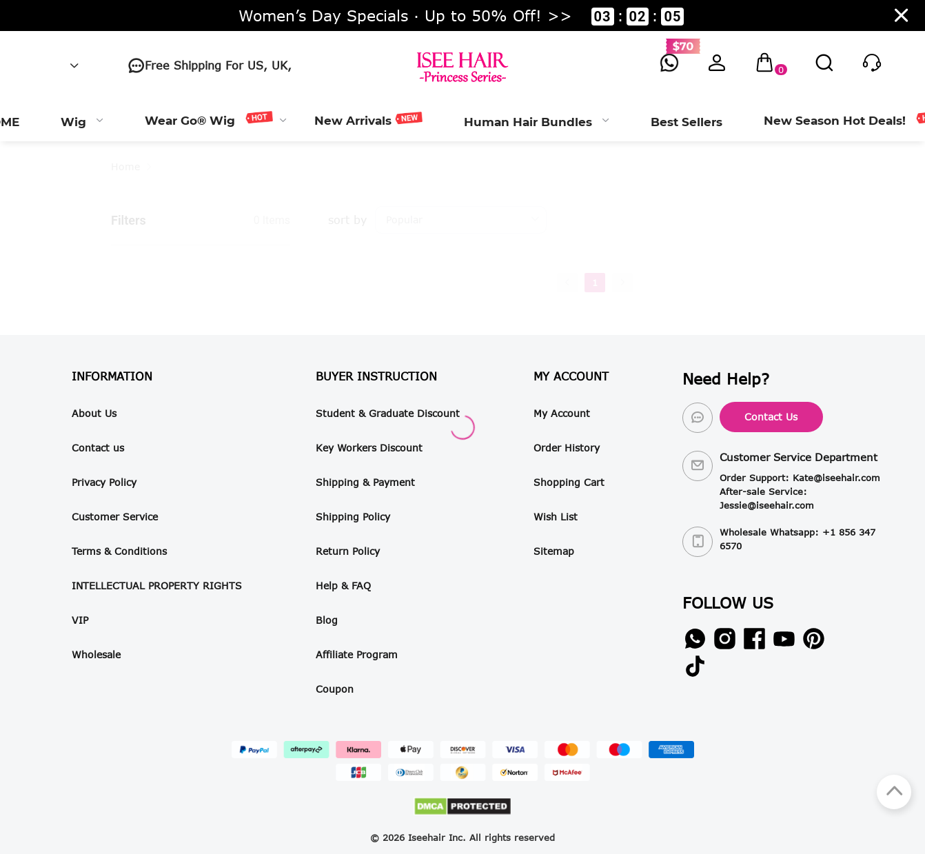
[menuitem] (82, 120)
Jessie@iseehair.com (767, 505)
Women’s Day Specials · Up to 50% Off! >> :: (461, 16)
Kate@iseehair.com (836, 477)
